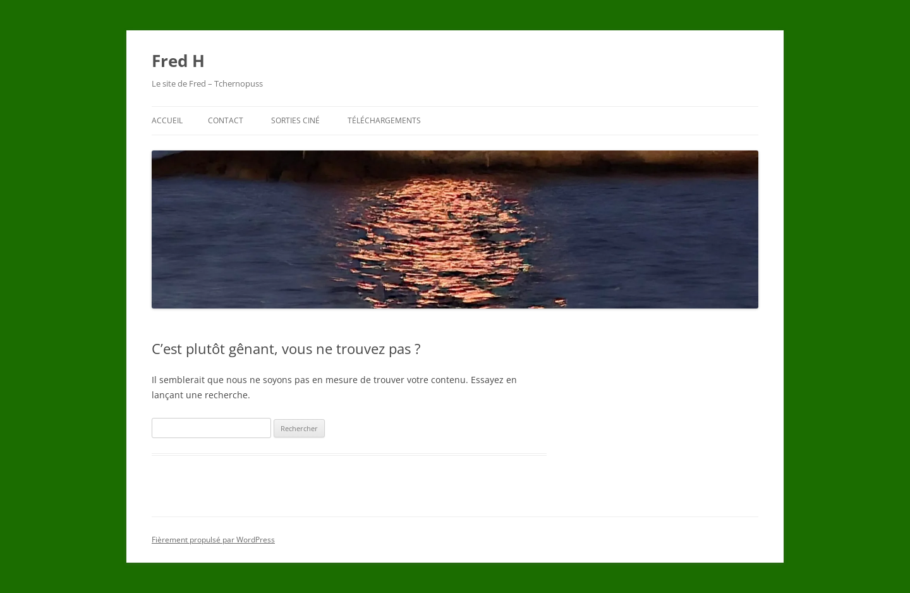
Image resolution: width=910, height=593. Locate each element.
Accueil (167, 120)
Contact (225, 120)
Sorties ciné (295, 120)
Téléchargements (384, 120)
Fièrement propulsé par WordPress (213, 539)
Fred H (178, 60)
